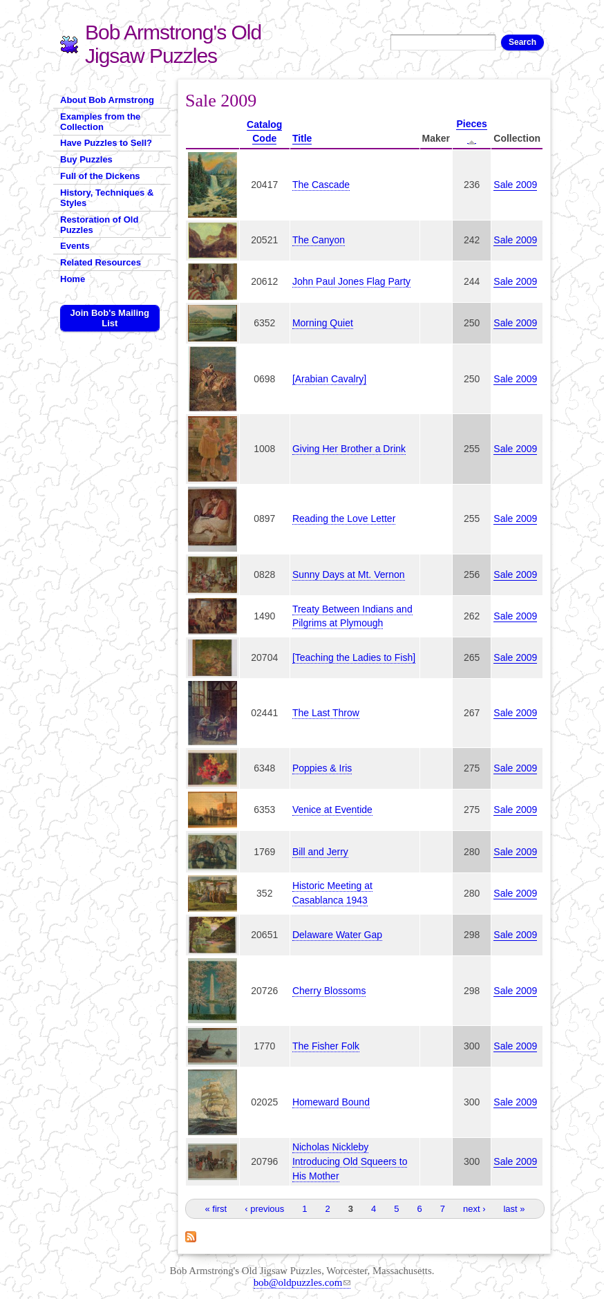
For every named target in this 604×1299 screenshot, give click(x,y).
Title (302, 138)
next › (474, 1209)
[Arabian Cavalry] (329, 378)
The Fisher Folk (325, 1046)
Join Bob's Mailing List (109, 318)
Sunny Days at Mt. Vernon (348, 574)
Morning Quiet (322, 322)
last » (514, 1209)
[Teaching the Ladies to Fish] (353, 657)
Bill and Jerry (320, 851)
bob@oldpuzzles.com (302, 1282)
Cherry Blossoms (329, 990)
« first (216, 1209)
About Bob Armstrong (107, 100)
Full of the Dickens (100, 176)
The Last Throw (325, 712)
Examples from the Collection (100, 121)
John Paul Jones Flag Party (351, 281)
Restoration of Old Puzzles (99, 224)
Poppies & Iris (322, 768)
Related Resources (100, 262)
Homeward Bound (331, 1102)
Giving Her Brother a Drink (349, 448)
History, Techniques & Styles (106, 197)
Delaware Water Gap (337, 934)
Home (72, 279)
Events (75, 246)
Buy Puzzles (86, 159)
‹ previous (264, 1209)
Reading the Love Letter (343, 518)
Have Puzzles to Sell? (106, 143)
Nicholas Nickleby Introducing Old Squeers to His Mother (350, 1161)
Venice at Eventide (332, 809)
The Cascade (321, 184)
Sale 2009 (515, 184)
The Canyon (318, 239)
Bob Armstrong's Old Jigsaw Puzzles (173, 44)
